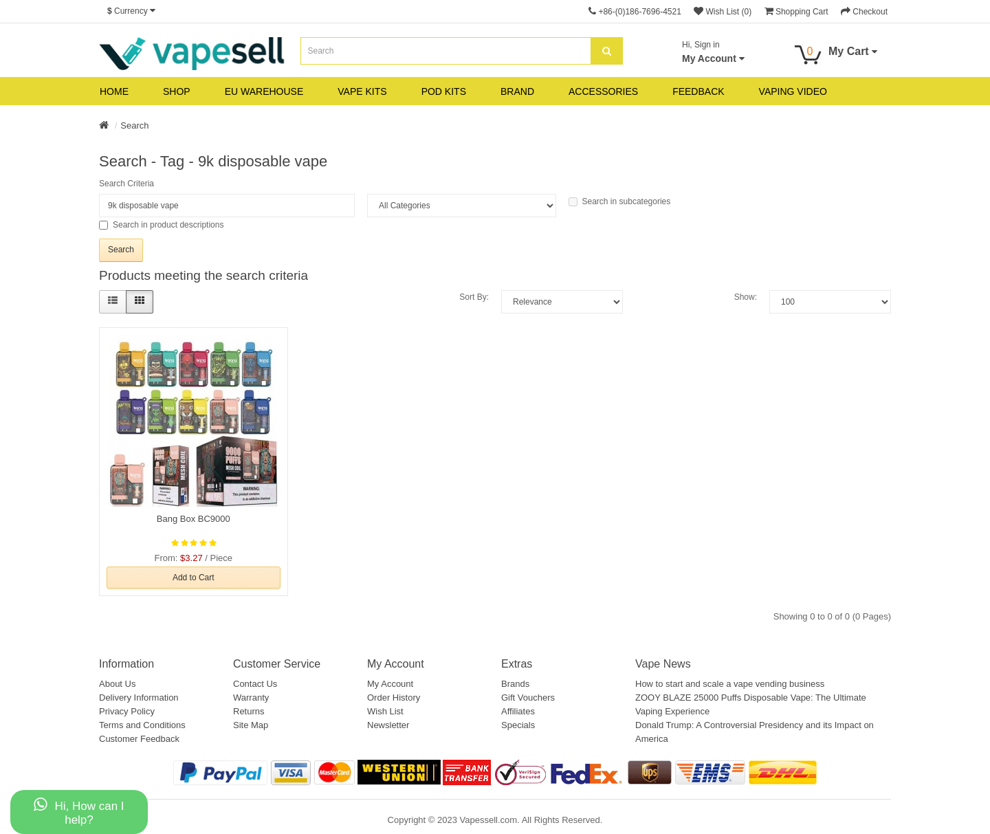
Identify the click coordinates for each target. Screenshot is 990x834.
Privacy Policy (127, 711)
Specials (518, 725)
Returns (249, 711)
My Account (390, 684)
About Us (117, 684)
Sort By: (474, 297)
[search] (607, 51)
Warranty (251, 697)
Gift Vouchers (528, 697)
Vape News (663, 664)
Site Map (250, 725)
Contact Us (255, 684)
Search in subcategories (620, 201)
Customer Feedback (139, 739)
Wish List (385, 711)
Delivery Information (139, 697)
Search (134, 125)
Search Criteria (126, 183)
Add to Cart (193, 577)
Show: (745, 297)
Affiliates (518, 711)
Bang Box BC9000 (193, 519)
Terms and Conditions (142, 725)
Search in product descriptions (161, 225)
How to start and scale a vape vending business (729, 684)
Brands (515, 684)
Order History (393, 697)
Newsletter (388, 725)
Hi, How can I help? (79, 811)
